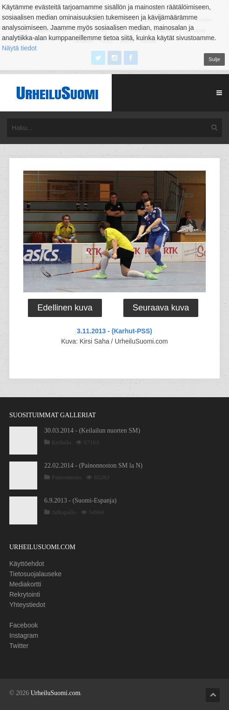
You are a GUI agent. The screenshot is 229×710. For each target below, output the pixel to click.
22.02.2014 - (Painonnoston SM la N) (93, 465)
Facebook (23, 625)
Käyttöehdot (26, 563)
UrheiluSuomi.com (56, 692)
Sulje (214, 59)
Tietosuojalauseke (35, 574)
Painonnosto (66, 477)
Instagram (23, 635)
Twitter (18, 645)
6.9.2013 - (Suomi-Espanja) (80, 500)
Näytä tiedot (19, 48)
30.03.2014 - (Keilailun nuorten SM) (92, 430)
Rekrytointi (24, 594)
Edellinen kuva (64, 307)
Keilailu (61, 442)
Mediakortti (25, 584)
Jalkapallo (64, 512)
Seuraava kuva (161, 307)
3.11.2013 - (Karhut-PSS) (114, 331)
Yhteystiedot (27, 604)
